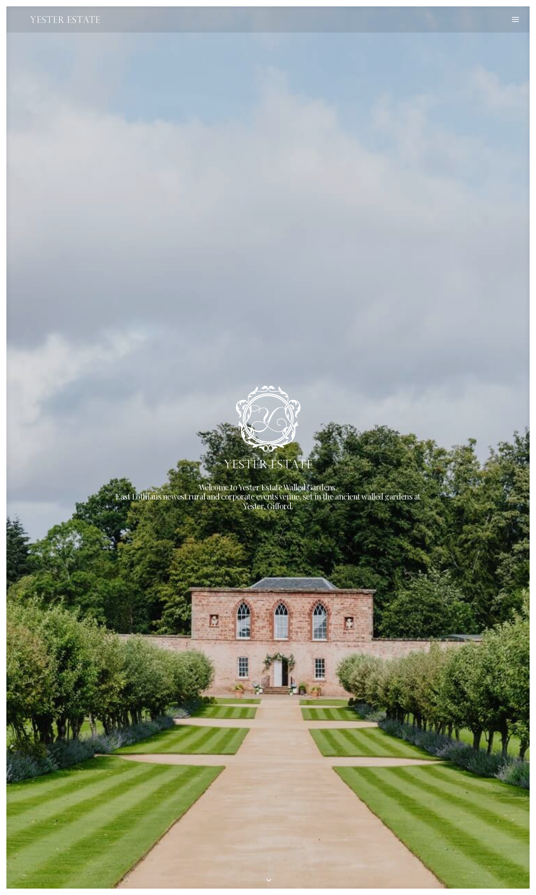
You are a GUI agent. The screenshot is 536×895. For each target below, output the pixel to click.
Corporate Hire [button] (201, 395)
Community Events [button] (201, 623)
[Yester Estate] (52, 19)
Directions (95, 816)
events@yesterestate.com (114, 801)
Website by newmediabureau (174, 867)
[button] (515, 19)
